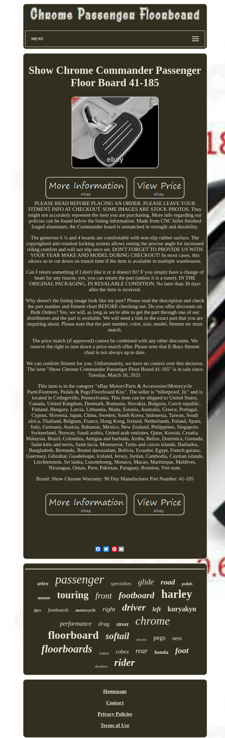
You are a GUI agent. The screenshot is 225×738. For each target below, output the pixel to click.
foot (182, 650)
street (122, 624)
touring (73, 594)
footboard (136, 595)
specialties (121, 583)
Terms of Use (115, 725)
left (157, 609)
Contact (115, 702)
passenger (79, 579)
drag (103, 624)
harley (176, 594)
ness (177, 638)
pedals (187, 583)
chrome (152, 620)
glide (146, 582)
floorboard (73, 635)
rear (141, 651)
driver (133, 607)
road (168, 582)
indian (104, 653)
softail (117, 636)
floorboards (66, 649)
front (103, 595)
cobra (122, 651)
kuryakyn (182, 609)
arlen (42, 583)
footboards (58, 610)
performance (75, 623)
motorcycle (85, 610)
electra (141, 639)
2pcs (37, 610)
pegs (160, 637)
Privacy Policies (115, 714)
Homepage (114, 691)
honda (161, 652)
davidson (101, 666)
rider (124, 662)
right (108, 609)
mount (44, 597)
